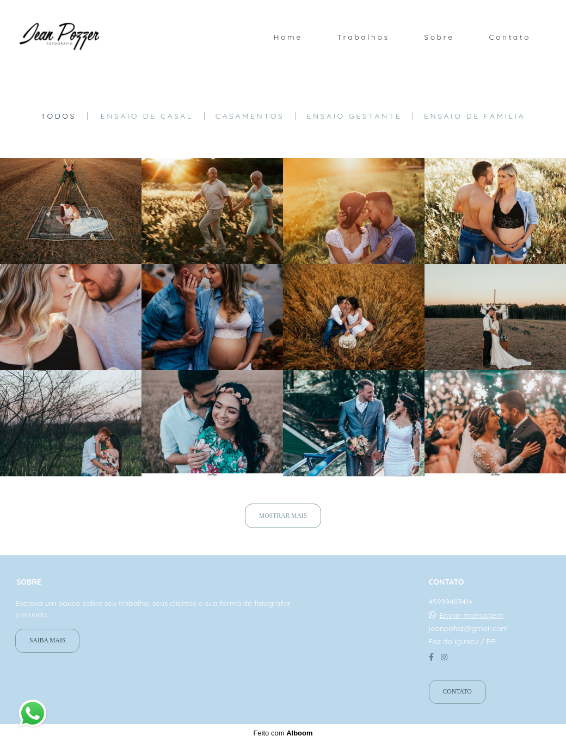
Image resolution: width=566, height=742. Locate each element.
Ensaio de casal (147, 116)
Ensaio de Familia (474, 116)
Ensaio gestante (354, 116)
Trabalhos (363, 37)
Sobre (439, 37)
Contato (510, 37)
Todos (58, 116)
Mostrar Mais (283, 515)
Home (287, 37)
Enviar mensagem (471, 615)
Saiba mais (47, 640)
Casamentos (250, 116)
